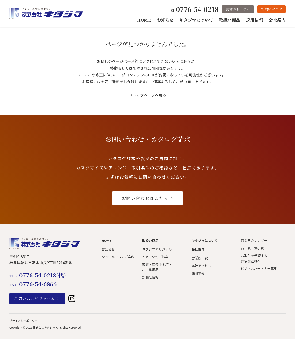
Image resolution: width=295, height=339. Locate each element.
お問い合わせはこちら (145, 198)
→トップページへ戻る (147, 95)
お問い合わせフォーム (34, 298)
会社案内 (277, 20)
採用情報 (254, 20)
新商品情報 (150, 277)
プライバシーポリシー (23, 321)
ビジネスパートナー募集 (259, 268)
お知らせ (165, 20)
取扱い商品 (229, 20)
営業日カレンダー (254, 240)
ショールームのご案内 (118, 256)
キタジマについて (196, 20)
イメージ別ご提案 (155, 256)
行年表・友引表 (252, 248)
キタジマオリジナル (157, 249)
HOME (144, 20)
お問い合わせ (271, 8)
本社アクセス (201, 265)
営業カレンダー (238, 9)
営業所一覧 (200, 258)
